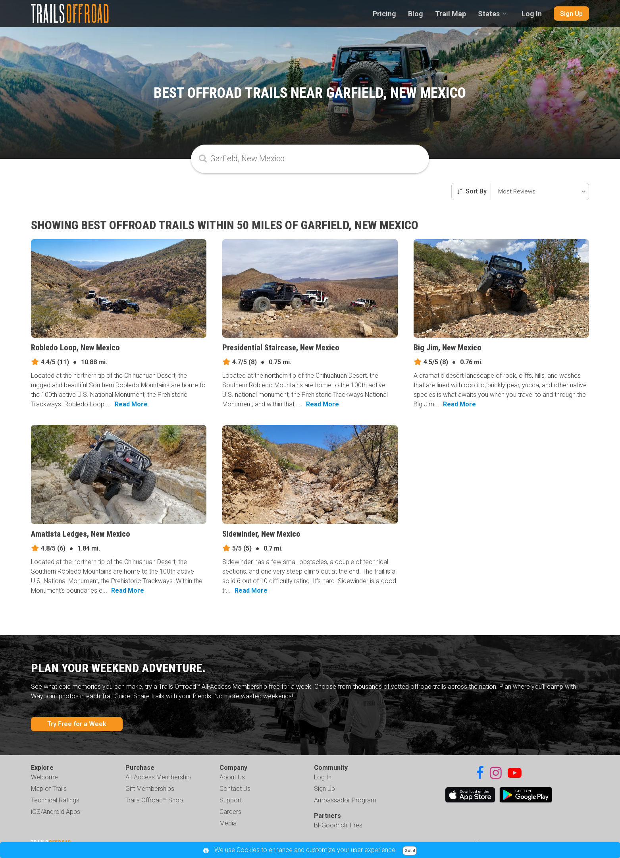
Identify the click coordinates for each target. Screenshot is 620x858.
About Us (232, 777)
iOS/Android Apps (55, 811)
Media (228, 823)
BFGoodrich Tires (338, 825)
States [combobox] (489, 14)
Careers (230, 811)
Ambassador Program (345, 800)
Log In (532, 14)
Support (231, 800)
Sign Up (571, 13)
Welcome (44, 777)
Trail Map (450, 14)
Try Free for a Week (76, 724)
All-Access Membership (158, 777)
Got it (409, 850)
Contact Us (235, 788)
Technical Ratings (55, 800)
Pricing (384, 14)
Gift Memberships (149, 788)
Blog (415, 14)
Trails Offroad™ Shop (154, 800)
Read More (131, 404)
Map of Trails (49, 788)
